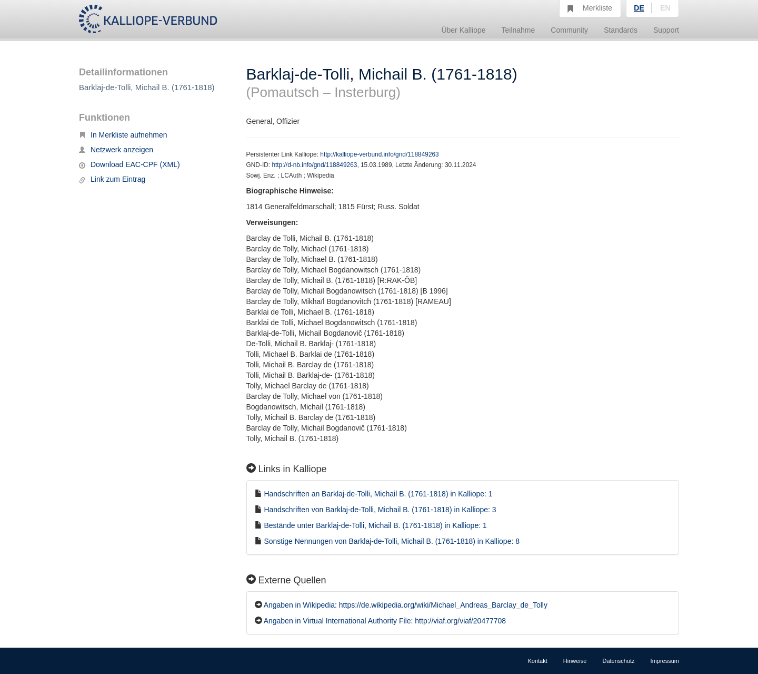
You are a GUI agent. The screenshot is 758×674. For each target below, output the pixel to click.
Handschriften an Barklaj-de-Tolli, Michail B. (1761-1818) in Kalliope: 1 (378, 494)
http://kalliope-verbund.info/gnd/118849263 (379, 154)
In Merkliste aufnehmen (123, 135)
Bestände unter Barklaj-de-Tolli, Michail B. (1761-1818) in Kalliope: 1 (375, 525)
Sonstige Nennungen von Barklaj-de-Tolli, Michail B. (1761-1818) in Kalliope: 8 (392, 541)
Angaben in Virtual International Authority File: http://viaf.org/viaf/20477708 (385, 621)
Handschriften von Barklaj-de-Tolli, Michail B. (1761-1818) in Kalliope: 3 (380, 509)
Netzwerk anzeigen (116, 149)
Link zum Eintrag (112, 179)
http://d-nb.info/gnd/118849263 (314, 165)
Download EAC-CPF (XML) (129, 164)
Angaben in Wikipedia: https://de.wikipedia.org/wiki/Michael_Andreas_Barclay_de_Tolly (405, 605)
